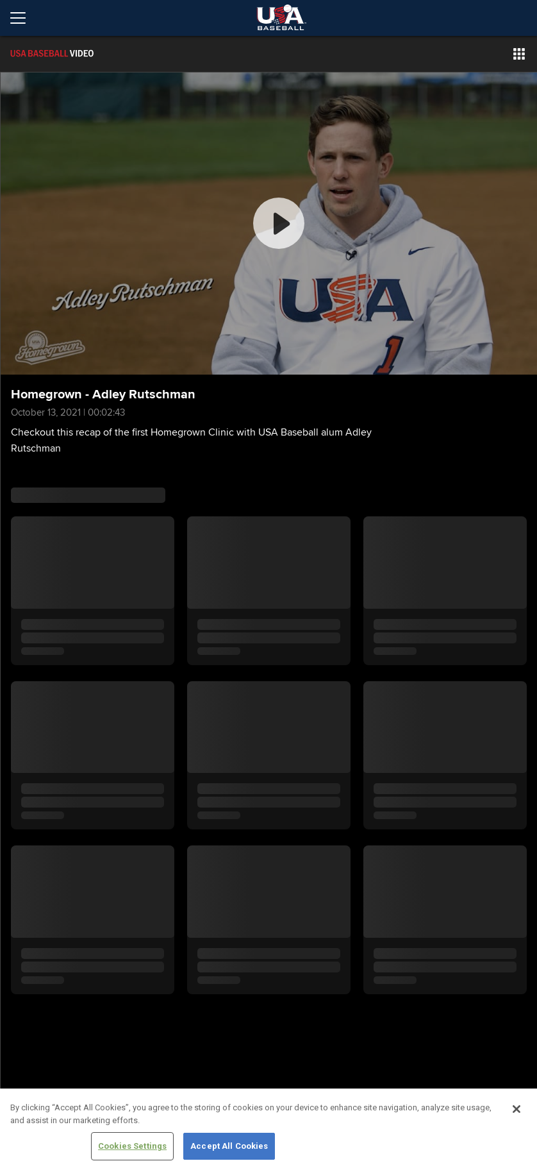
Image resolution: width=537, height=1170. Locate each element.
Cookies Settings (132, 1146)
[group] (269, 223)
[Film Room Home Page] (79, 54)
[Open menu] (23, 18)
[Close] (516, 1109)
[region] (268, 1129)
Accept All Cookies (229, 1146)
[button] (519, 53)
